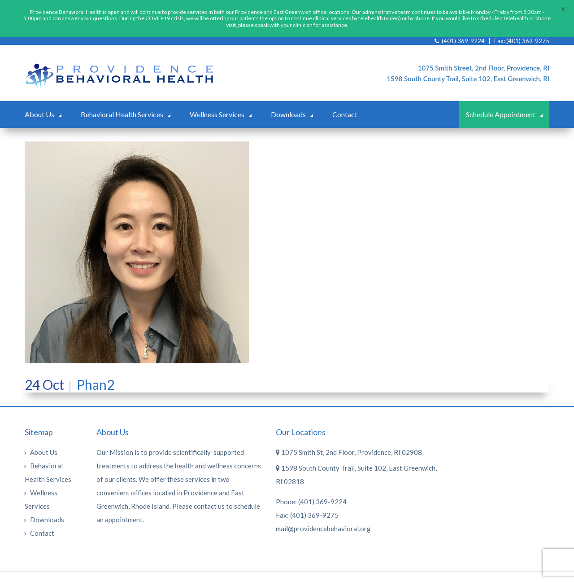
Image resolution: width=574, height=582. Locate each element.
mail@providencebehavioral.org (323, 521)
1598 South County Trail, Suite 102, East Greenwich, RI (468, 71)
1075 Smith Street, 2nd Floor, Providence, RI (483, 60)
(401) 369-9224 (322, 494)
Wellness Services (217, 106)
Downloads (288, 106)
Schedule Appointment (500, 106)
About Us (39, 106)
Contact (344, 106)
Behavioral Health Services (122, 106)
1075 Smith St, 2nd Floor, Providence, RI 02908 (349, 445)
